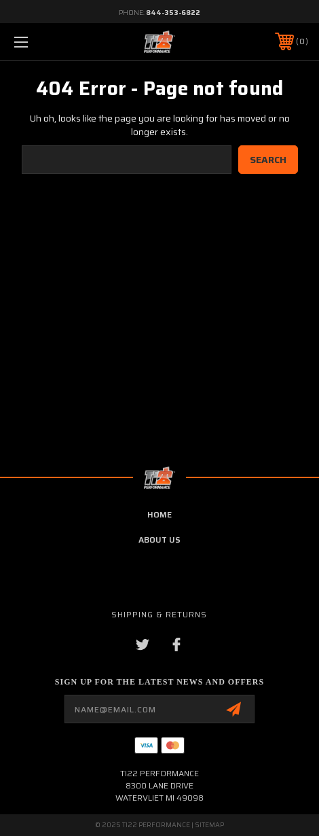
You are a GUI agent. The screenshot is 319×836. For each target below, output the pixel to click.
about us (159, 539)
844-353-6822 (173, 12)
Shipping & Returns (159, 614)
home (159, 514)
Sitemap (209, 825)
